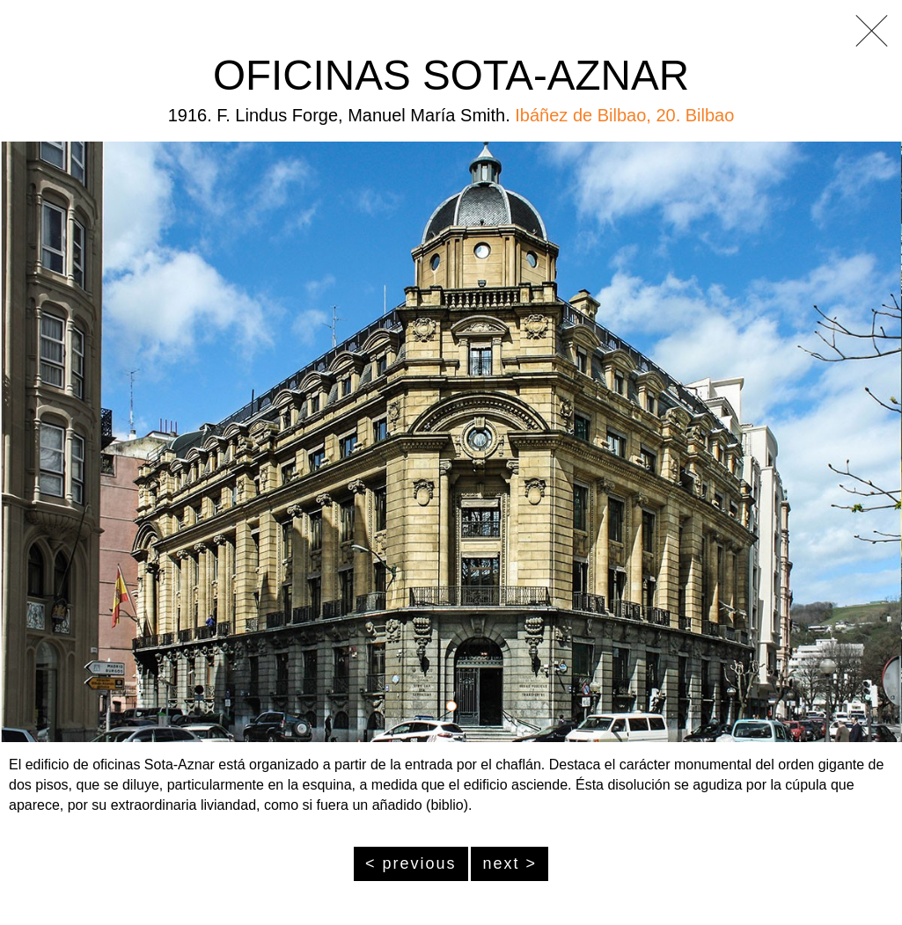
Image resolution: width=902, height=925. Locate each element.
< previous (411, 863)
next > (509, 863)
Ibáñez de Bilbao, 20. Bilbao (624, 115)
